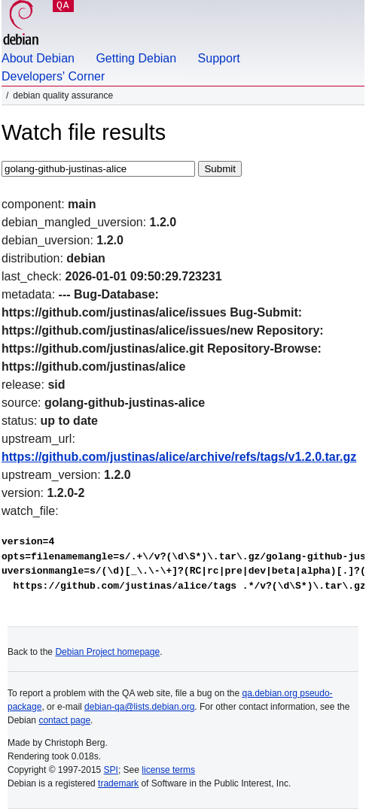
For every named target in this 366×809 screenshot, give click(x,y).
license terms (168, 770)
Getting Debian (136, 58)
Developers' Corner (53, 76)
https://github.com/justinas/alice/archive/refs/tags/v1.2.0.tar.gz (179, 456)
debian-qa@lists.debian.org (139, 706)
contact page (64, 720)
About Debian (38, 58)
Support (219, 58)
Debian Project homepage (107, 652)
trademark (118, 783)
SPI (111, 770)
